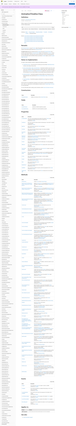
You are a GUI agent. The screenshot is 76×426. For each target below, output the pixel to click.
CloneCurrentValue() (25, 226)
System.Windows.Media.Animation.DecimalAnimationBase (34, 41)
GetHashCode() (24, 289)
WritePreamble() (24, 371)
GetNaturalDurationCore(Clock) (26, 300)
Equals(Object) (24, 253)
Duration (48, 118)
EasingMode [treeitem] (4, 158)
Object (26, 31)
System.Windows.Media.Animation (30, 19)
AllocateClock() (24, 181)
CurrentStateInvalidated (25, 396)
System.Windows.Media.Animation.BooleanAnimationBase (34, 35)
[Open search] (71, 1)
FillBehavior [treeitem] (3, 181)
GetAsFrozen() (24, 269)
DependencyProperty (50, 183)
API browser (29, 10)
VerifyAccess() (24, 361)
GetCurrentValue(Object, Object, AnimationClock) (31, 68)
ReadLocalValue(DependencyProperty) (27, 333)
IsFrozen (23, 156)
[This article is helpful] (69, 27)
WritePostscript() (24, 365)
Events (63, 21)
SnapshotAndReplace (48, 189)
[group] (38, 29)
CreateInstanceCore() (26, 64)
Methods (63, 20)
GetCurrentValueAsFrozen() (26, 280)
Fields (63, 17)
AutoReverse (23, 122)
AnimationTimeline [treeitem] (5, 24)
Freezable (45, 31)
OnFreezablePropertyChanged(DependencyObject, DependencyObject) (26, 324)
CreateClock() (24, 240)
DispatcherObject (32, 31)
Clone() (23, 216)
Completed (23, 388)
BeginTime (23, 126)
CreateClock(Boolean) (25, 242)
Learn (22, 10)
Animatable (50, 31)
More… (25, 42)
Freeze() (23, 257)
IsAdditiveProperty (24, 106)
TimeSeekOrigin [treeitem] (4, 419)
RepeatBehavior (24, 164)
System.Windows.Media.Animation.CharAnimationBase (33, 38)
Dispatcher (23, 138)
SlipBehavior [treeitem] (4, 360)
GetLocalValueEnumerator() (26, 292)
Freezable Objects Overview (49, 83)
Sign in (74, 1)
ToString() (23, 358)
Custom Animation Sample (27, 417)
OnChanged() (24, 315)
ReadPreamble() (24, 336)
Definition (63, 12)
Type (44, 79)
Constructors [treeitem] (5, 26)
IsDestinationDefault (26, 74)
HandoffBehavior (50, 184)
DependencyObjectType (34, 135)
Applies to (63, 22)
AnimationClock (30, 70)
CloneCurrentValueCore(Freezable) (27, 230)
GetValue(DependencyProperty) (26, 305)
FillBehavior (23, 144)
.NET (25, 10)
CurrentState (38, 396)
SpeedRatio (23, 167)
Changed (40, 329)
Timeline (26, 33)
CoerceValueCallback (46, 235)
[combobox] (7, 12)
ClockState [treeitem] (3, 71)
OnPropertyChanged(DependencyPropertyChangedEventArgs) (43, 328)
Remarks (63, 13)
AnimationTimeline (25, 48)
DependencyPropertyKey (45, 213)
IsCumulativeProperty (25, 108)
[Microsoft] (1, 1)
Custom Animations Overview (48, 87)
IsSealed (23, 159)
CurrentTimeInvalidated (25, 399)
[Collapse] (14, 10)
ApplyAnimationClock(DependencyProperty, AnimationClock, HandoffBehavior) (27, 184)
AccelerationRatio (24, 118)
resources (49, 52)
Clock (38, 181)
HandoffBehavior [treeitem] (4, 182)
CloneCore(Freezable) (25, 222)
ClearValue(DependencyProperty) (27, 208)
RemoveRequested (24, 401)
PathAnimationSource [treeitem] (5, 271)
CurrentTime (38, 399)
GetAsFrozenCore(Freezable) (26, 274)
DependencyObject (39, 31)
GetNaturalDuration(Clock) (26, 297)
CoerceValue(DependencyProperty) (27, 234)
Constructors (64, 16)
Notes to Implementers (65, 15)
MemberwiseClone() (25, 313)
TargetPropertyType (26, 79)
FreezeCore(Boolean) (25, 261)
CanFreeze (23, 129)
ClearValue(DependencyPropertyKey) (27, 212)
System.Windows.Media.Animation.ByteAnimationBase (33, 37)
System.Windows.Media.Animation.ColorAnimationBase (33, 39)
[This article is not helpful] (70, 27)
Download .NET (72, 3)
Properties (63, 18)
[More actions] (54, 11)
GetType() (23, 302)
